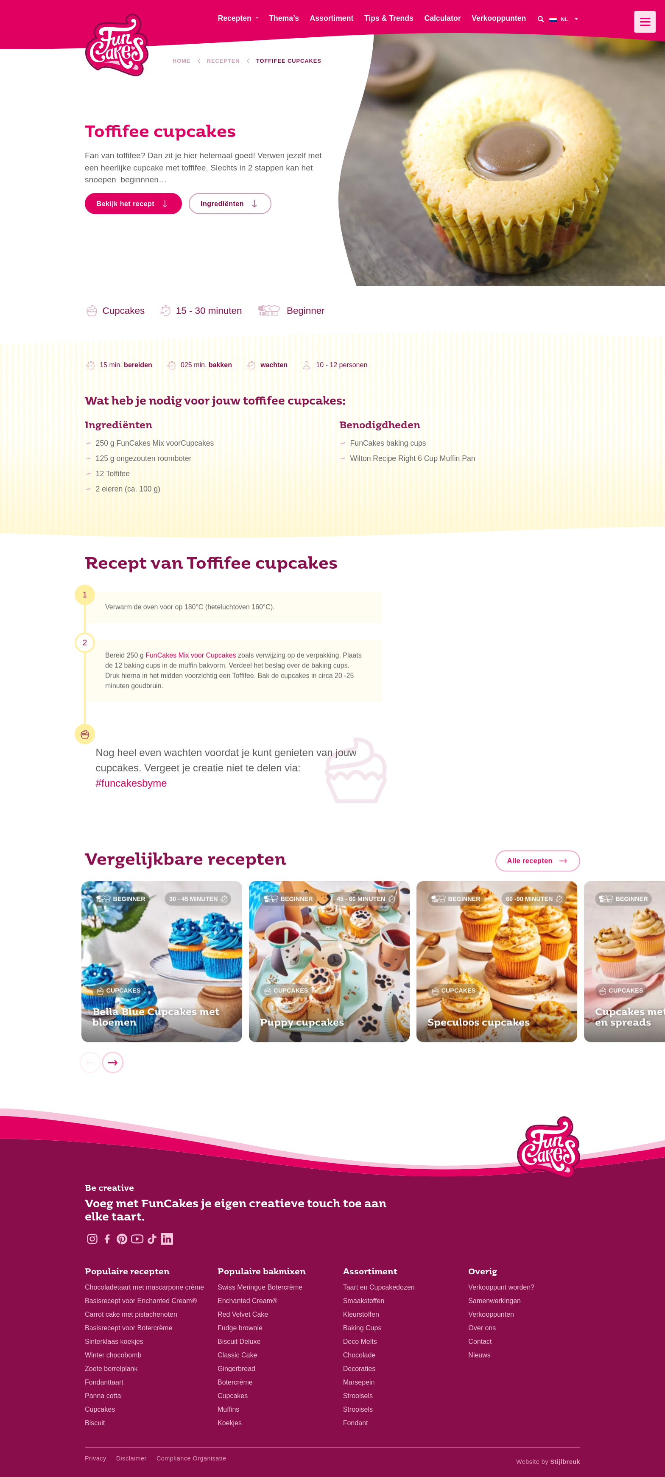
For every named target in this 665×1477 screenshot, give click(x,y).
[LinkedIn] (166, 1238)
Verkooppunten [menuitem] (499, 18)
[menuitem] (564, 19)
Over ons (482, 1328)
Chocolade (359, 1355)
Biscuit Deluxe (239, 1341)
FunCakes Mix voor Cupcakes (190, 659)
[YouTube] (137, 1238)
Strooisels (358, 1395)
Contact (480, 1341)
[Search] (541, 19)
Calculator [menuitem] (442, 18)
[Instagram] (92, 1238)
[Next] (112, 1066)
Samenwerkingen (494, 1300)
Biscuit (95, 1423)
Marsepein (359, 1382)
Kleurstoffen (361, 1314)
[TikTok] (152, 1238)
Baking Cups (362, 1328)
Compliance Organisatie (191, 1458)
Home (181, 61)
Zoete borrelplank (111, 1368)
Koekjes (230, 1423)
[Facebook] (107, 1238)
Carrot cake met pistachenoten (131, 1314)
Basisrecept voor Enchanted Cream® (141, 1300)
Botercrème (235, 1382)
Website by (548, 1461)
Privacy (95, 1458)
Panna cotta (103, 1395)
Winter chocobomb (113, 1355)
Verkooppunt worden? (501, 1287)
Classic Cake (237, 1355)
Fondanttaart (104, 1382)
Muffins (228, 1409)
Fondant (355, 1423)
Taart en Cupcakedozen (379, 1287)
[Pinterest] (122, 1238)
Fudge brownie (240, 1328)
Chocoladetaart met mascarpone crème (144, 1287)
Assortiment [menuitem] (332, 18)
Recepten (223, 61)
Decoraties (359, 1368)
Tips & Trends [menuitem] (389, 18)
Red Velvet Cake (243, 1314)
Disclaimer (131, 1458)
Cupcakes (100, 1409)
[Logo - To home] (549, 1149)
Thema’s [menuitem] (284, 18)
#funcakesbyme (131, 783)
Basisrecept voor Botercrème (128, 1328)
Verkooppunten (491, 1314)
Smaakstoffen (364, 1300)
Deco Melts (360, 1341)
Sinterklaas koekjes (114, 1341)
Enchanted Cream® (247, 1300)
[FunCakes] (117, 45)
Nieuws (479, 1355)
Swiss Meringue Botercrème (260, 1287)
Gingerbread (236, 1368)
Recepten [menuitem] (234, 18)
